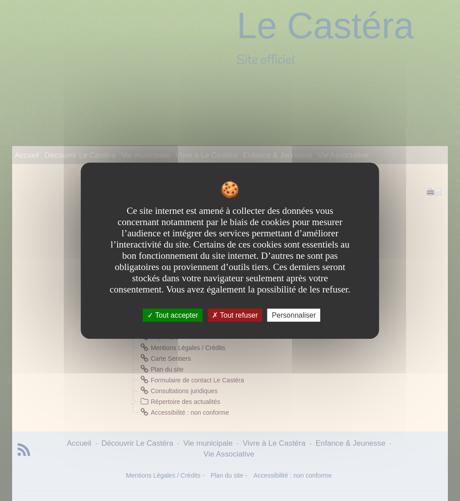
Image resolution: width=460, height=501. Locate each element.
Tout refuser (235, 315)
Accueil (27, 155)
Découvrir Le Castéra (80, 155)
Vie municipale (145, 155)
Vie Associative (343, 155)
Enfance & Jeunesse (277, 155)
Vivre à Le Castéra (207, 155)
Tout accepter (172, 315)
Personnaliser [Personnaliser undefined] (294, 315)
